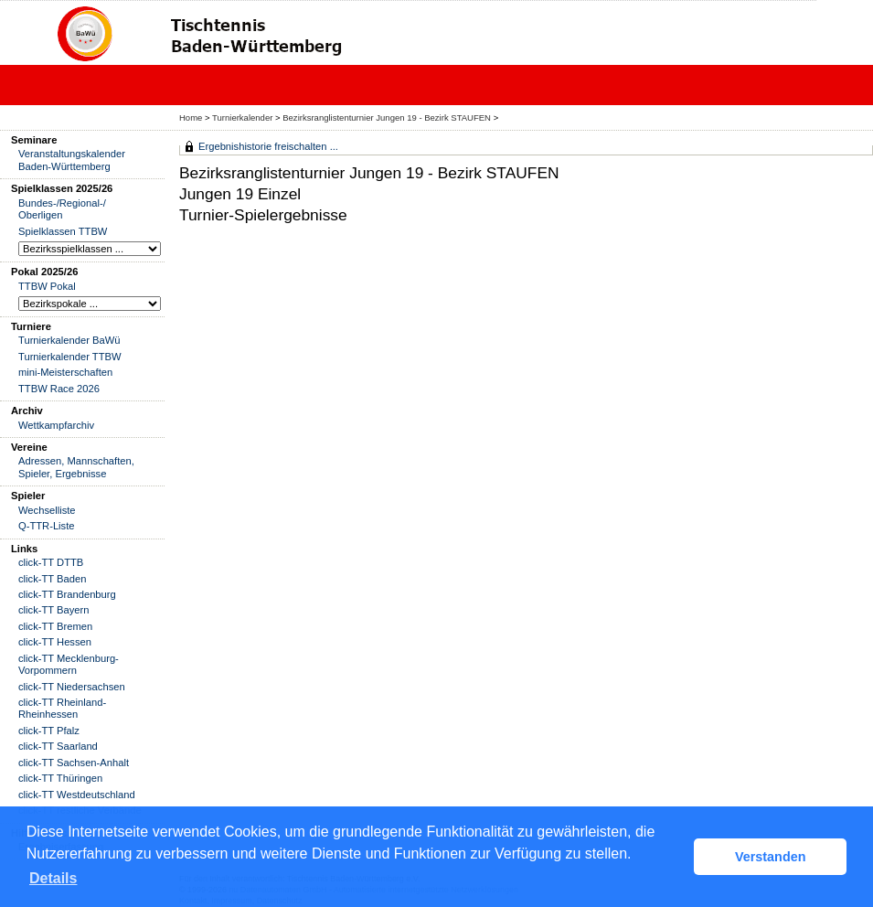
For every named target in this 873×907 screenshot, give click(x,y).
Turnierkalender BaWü (69, 340)
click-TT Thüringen (60, 778)
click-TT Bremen (55, 626)
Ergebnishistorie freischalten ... (268, 146)
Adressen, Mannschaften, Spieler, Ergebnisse (76, 466)
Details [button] (53, 878)
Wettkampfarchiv (56, 425)
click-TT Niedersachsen (71, 686)
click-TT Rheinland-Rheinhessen (62, 708)
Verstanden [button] (770, 856)
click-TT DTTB (50, 562)
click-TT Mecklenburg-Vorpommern (68, 664)
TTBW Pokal (47, 286)
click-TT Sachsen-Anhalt (73, 762)
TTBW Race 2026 (59, 388)
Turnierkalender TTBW (70, 356)
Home (190, 117)
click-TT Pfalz (49, 730)
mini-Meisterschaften (65, 372)
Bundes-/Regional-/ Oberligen (62, 208)
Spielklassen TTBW (62, 231)
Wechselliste (47, 510)
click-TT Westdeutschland (76, 794)
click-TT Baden (52, 578)
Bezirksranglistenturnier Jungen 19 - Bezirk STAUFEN (387, 117)
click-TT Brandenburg (67, 594)
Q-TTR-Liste (46, 525)
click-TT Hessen (54, 641)
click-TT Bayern (54, 609)
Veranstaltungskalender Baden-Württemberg (71, 159)
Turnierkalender (242, 117)
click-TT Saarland (58, 746)
